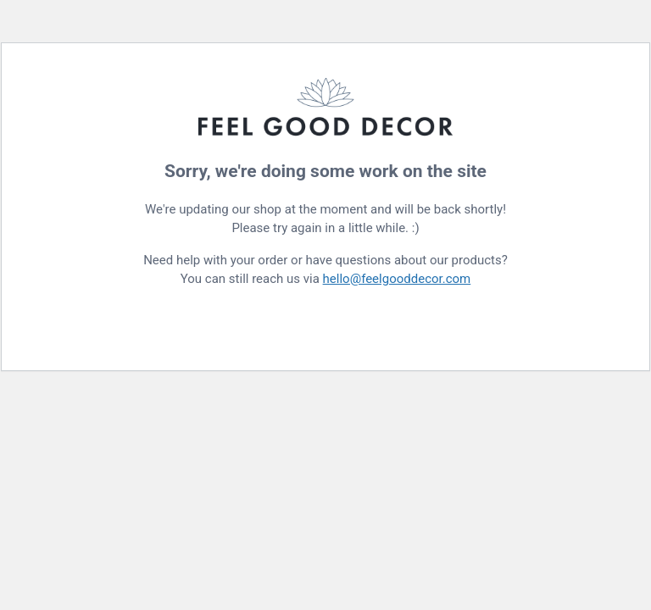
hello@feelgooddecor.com (397, 278)
